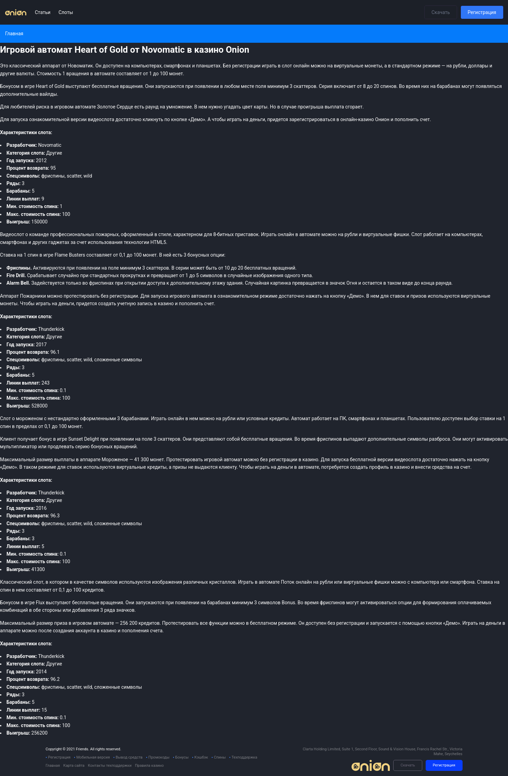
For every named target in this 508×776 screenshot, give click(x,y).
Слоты (65, 12)
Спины (220, 757)
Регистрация (482, 12)
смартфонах (13, 242)
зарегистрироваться (312, 119)
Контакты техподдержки (110, 765)
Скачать (440, 12)
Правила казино (149, 765)
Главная (53, 765)
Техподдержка (244, 757)
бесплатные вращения (97, 602)
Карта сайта (73, 765)
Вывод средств (129, 757)
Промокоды (158, 757)
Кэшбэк (201, 757)
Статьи (43, 12)
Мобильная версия (93, 757)
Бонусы (182, 757)
